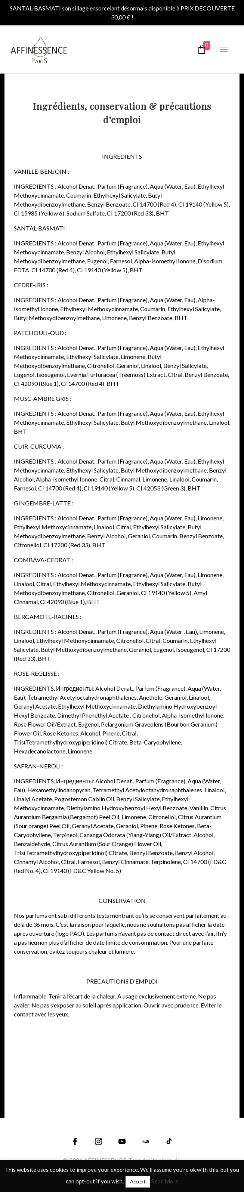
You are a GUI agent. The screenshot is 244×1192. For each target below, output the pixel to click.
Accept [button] (137, 1182)
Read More (165, 1181)
